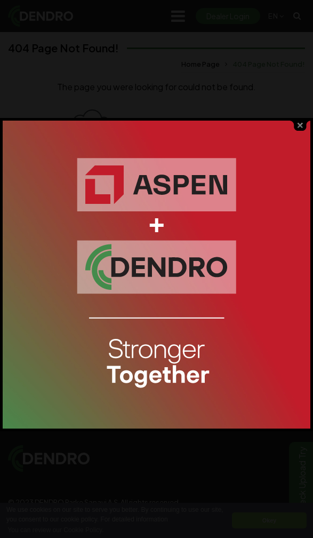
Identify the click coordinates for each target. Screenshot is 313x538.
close (300, 122)
